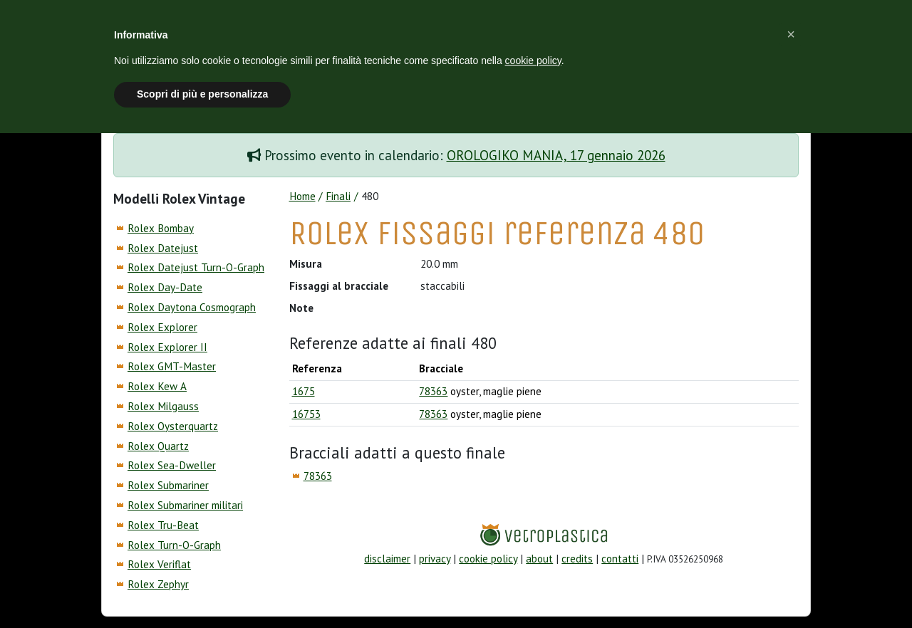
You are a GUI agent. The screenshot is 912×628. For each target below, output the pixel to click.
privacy (434, 558)
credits (577, 558)
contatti (619, 558)
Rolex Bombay (161, 228)
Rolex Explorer (162, 327)
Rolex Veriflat (159, 564)
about (539, 558)
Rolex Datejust (163, 248)
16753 (306, 414)
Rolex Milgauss (163, 406)
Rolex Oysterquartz (173, 426)
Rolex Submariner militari (185, 505)
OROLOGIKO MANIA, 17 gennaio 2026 (556, 155)
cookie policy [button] (533, 60)
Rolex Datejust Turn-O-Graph (196, 267)
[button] (790, 34)
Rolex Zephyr (158, 584)
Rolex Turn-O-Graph (174, 545)
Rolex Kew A (157, 386)
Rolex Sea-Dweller (172, 465)
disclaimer (387, 558)
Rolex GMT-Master (172, 366)
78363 (433, 391)
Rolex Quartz (158, 446)
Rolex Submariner (168, 485)
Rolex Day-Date (165, 287)
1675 (303, 391)
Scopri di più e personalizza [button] (202, 94)
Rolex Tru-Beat (163, 525)
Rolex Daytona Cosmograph (192, 307)
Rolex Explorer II (167, 347)
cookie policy (488, 558)
